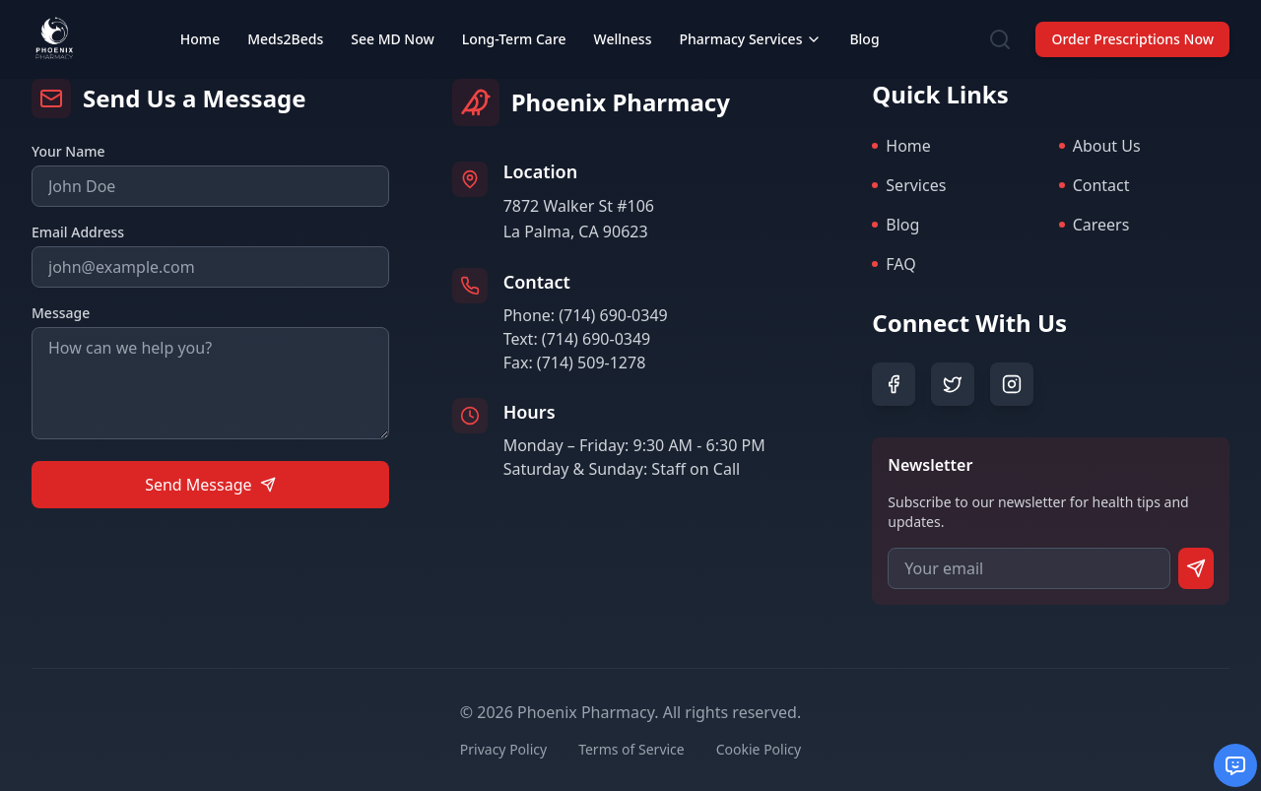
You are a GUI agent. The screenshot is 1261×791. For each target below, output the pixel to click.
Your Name (68, 151)
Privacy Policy (503, 749)
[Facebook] (893, 384)
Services (909, 185)
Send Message (210, 484)
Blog (864, 23)
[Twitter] (952, 384)
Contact (1094, 185)
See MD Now (392, 23)
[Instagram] (1011, 384)
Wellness (623, 23)
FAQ (893, 264)
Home (200, 23)
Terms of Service (631, 749)
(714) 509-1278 (591, 362)
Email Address (78, 232)
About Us (1100, 146)
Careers (1094, 224)
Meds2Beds (285, 23)
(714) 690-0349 (613, 315)
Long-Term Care (514, 23)
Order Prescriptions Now (1132, 23)
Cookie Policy (758, 749)
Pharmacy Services (750, 23)
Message (61, 312)
